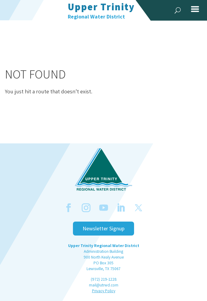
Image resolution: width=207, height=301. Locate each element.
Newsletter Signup (103, 228)
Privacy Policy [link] (103, 290)
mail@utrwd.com (103, 285)
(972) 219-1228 (104, 279)
